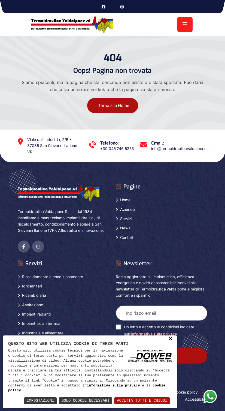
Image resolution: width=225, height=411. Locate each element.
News (125, 228)
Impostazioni (40, 400)
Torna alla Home (113, 105)
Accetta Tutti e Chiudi (142, 400)
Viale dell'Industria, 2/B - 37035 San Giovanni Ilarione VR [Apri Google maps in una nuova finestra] (52, 145)
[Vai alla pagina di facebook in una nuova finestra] (103, 6)
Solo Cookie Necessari (86, 400)
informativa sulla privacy (113, 385)
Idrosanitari (32, 286)
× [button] (170, 339)
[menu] (185, 24)
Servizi (126, 218)
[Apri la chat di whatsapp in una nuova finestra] (210, 396)
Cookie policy (186, 392)
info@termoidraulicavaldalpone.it (180, 148)
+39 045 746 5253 (117, 148)
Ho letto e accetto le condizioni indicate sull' (159, 330)
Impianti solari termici (41, 323)
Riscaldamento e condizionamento (52, 276)
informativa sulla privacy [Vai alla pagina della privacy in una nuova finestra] (154, 334)
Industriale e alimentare (42, 333)
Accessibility (196, 399)
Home (125, 199)
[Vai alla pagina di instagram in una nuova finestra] (122, 6)
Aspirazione (32, 304)
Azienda (127, 209)
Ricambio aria (34, 295)
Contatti (127, 237)
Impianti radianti (36, 314)
